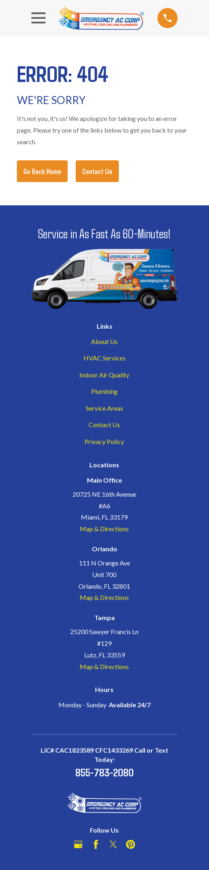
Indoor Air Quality (104, 375)
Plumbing (104, 391)
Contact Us (97, 171)
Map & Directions (104, 528)
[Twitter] (113, 844)
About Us (104, 341)
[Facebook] (95, 844)
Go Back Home (42, 171)
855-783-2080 (104, 772)
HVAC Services (104, 358)
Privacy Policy (104, 441)
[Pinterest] (130, 844)
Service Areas (104, 408)
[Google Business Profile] (78, 844)
